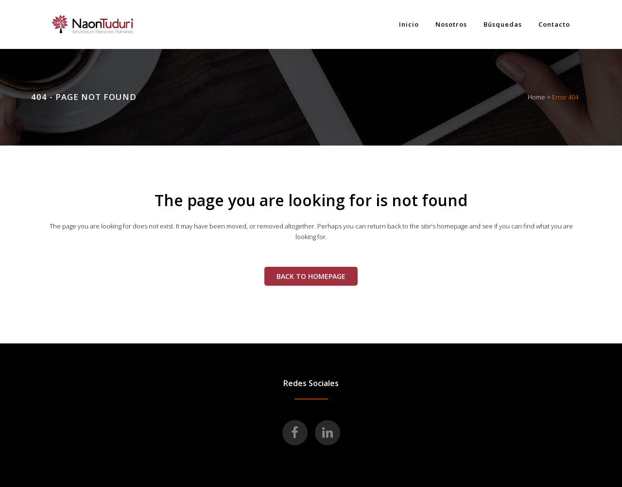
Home (536, 97)
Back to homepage (311, 276)
